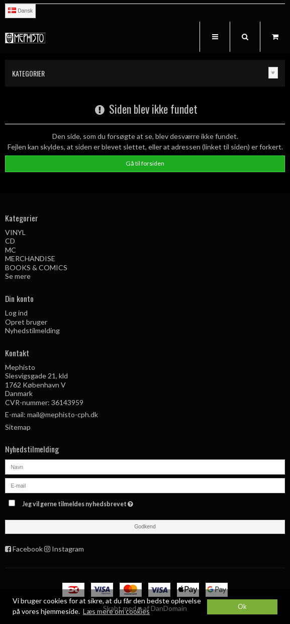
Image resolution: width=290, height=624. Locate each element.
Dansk (20, 11)
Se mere (18, 276)
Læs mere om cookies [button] (116, 611)
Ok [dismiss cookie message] (242, 606)
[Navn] (145, 465)
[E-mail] (145, 484)
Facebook (28, 548)
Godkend (145, 526)
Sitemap (18, 427)
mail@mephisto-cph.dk (62, 414)
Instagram (68, 548)
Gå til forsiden (145, 163)
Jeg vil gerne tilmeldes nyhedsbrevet (102, 502)
